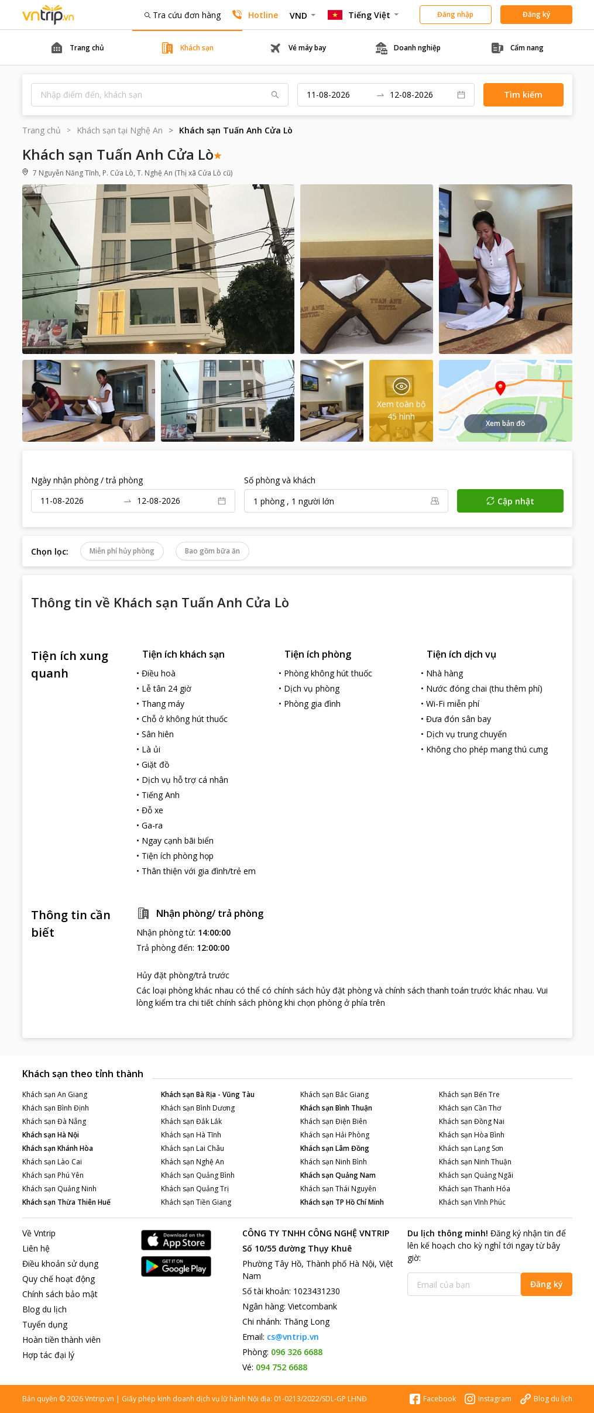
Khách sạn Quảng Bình (198, 1175)
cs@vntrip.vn (293, 1336)
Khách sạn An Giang (54, 1094)
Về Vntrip (39, 1233)
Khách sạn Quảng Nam (338, 1175)
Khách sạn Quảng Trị (195, 1189)
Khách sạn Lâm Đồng (334, 1148)
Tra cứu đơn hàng (183, 14)
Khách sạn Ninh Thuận (475, 1162)
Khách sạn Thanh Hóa (474, 1189)
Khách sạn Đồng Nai (471, 1121)
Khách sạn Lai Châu (192, 1148)
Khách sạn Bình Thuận (336, 1108)
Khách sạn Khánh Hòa (57, 1148)
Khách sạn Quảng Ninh (59, 1189)
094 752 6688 (281, 1367)
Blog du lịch (44, 1309)
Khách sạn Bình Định (55, 1108)
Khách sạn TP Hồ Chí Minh (342, 1202)
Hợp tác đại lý (48, 1354)
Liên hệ (36, 1248)
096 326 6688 (296, 1351)
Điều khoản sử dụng (60, 1263)
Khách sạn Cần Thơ (470, 1108)
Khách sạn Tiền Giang (196, 1202)
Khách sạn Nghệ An (192, 1162)
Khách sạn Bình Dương (198, 1108)
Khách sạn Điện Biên (333, 1121)
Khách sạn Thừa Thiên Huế (66, 1202)
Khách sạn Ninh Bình (333, 1162)
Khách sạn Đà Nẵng (54, 1121)
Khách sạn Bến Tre (469, 1094)
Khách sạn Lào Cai (52, 1162)
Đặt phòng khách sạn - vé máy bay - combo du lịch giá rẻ (48, 15)
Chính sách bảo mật (60, 1293)
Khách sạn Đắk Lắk (191, 1121)
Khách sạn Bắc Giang (334, 1094)
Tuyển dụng (44, 1324)
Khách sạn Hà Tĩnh (191, 1135)
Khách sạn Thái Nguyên (338, 1189)
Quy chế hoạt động (58, 1278)
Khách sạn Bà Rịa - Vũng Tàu (208, 1094)
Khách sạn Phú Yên (53, 1175)
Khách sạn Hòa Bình (471, 1135)
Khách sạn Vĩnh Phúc (472, 1202)
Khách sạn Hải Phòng (334, 1135)
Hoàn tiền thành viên (61, 1339)
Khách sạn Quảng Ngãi (476, 1175)
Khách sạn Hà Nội (50, 1135)
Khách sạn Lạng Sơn (471, 1148)
